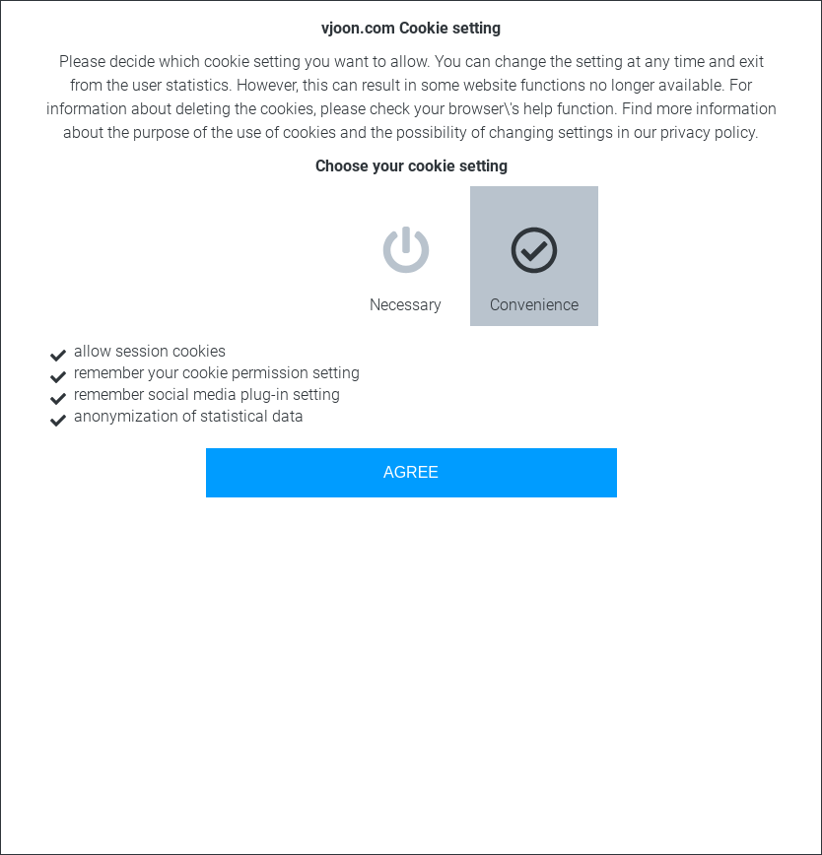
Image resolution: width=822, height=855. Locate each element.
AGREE (411, 472)
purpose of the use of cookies (234, 132)
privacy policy (707, 132)
